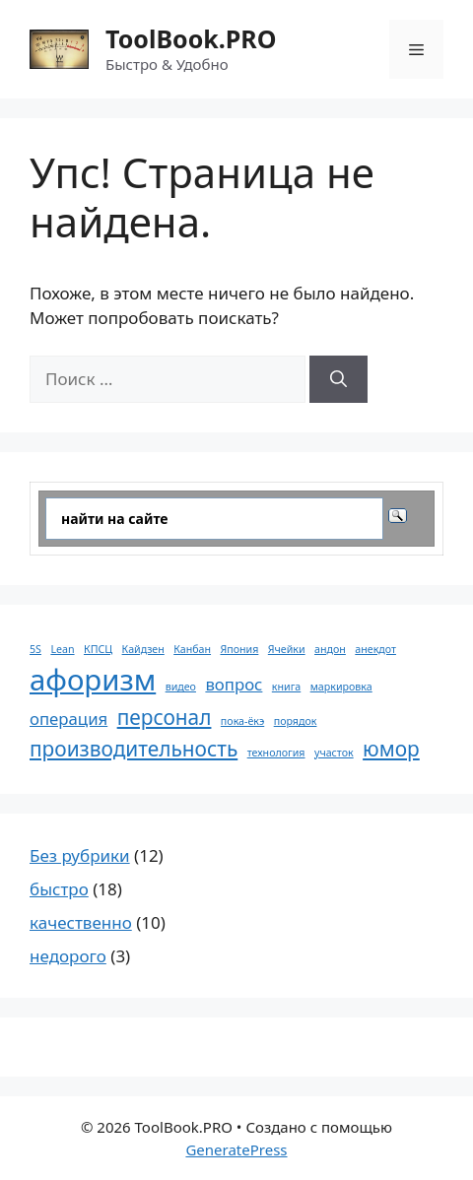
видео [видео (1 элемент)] (181, 686)
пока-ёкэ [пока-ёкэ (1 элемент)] (242, 721)
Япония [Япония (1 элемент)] (239, 649)
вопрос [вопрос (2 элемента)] (233, 684)
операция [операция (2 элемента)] (68, 718)
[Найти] (338, 379)
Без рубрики (80, 855)
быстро (59, 889)
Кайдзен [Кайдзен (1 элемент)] (143, 649)
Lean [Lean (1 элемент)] (62, 649)
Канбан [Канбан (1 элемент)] (192, 649)
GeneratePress (236, 1149)
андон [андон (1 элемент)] (330, 649)
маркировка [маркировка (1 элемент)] (341, 686)
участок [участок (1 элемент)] (334, 752)
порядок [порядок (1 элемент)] (295, 721)
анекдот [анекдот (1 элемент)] (375, 649)
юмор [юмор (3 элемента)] (391, 748)
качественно (81, 922)
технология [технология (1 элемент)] (276, 752)
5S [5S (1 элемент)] (35, 649)
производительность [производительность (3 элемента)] (133, 748)
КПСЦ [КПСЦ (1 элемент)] (98, 649)
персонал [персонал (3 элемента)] (164, 717)
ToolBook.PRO (190, 38)
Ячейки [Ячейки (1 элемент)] (286, 649)
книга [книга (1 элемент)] (286, 686)
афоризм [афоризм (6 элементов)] (93, 679)
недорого (68, 956)
